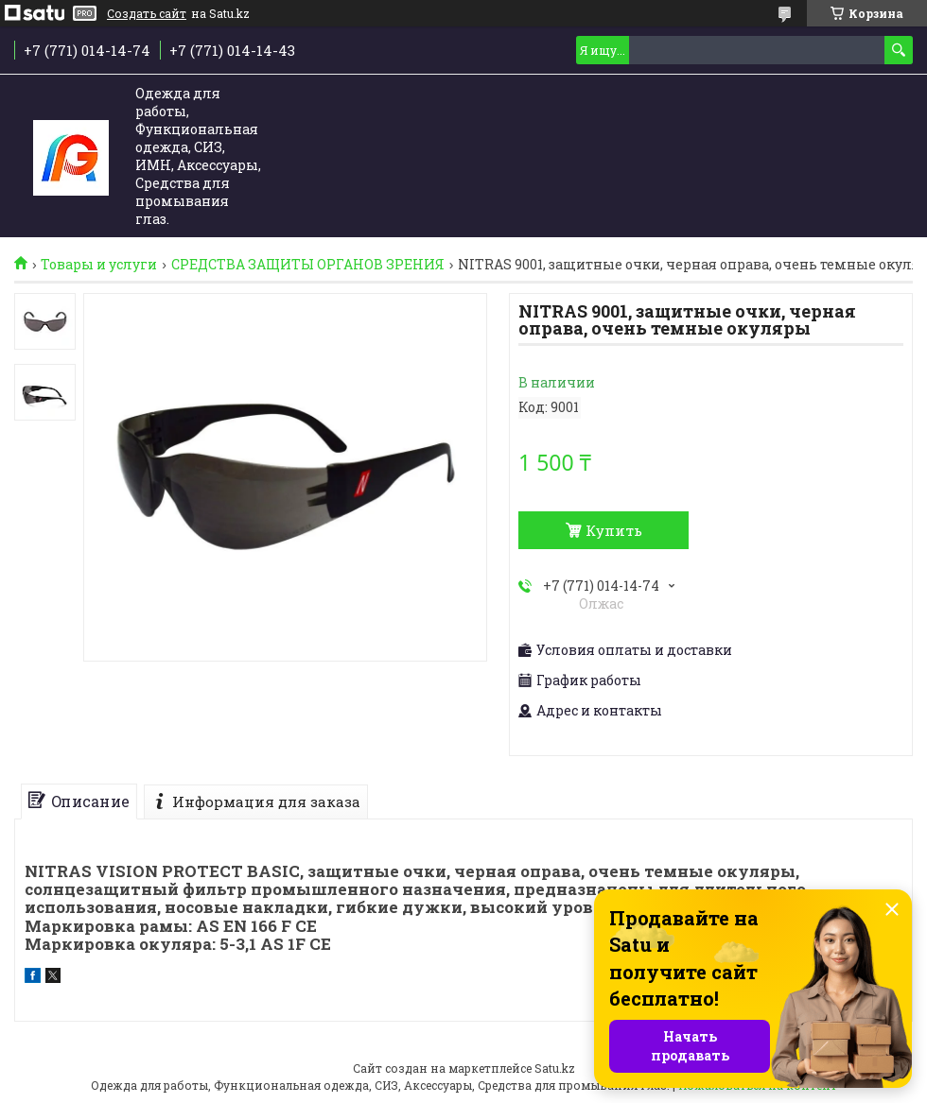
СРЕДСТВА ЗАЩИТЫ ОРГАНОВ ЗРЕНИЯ (308, 264)
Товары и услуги (99, 264)
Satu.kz (554, 1068)
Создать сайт (146, 13)
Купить (614, 530)
